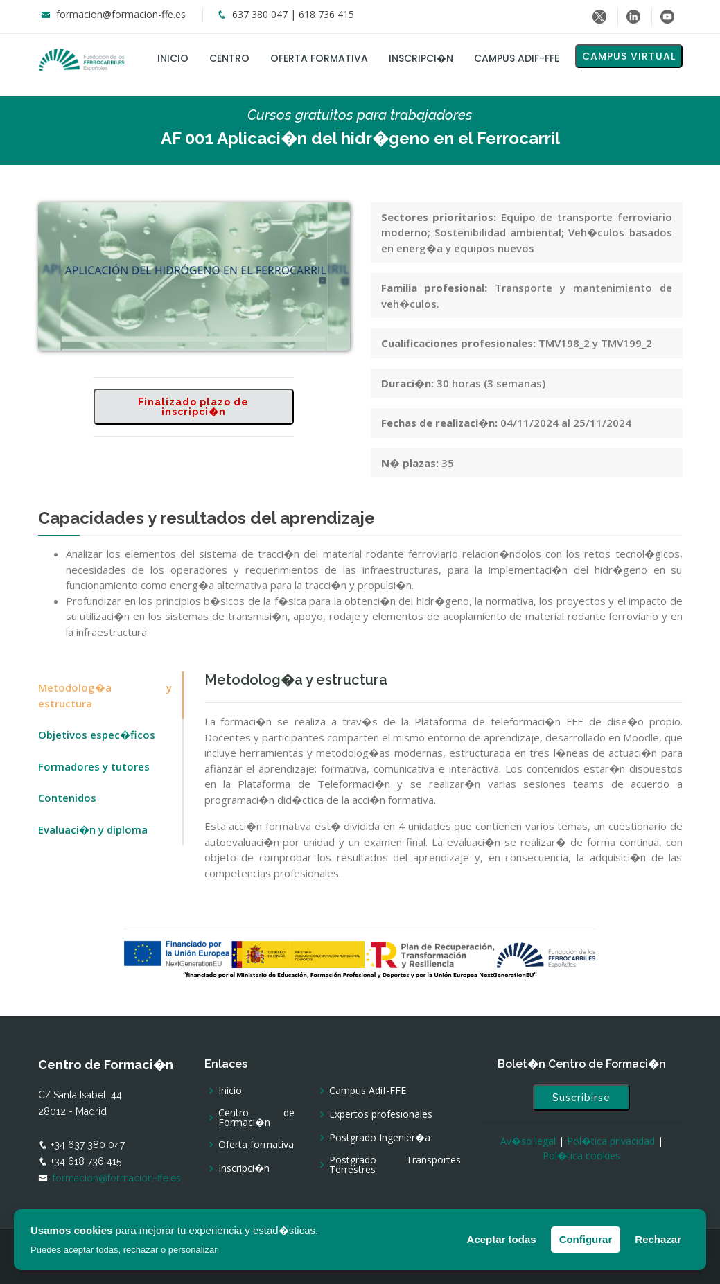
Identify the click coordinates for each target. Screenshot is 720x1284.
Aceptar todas (501, 1239)
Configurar (586, 1239)
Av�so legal (528, 1140)
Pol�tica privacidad (611, 1140)
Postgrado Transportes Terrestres (395, 1165)
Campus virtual (629, 56)
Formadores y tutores (94, 766)
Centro (229, 58)
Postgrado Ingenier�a (379, 1138)
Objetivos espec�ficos (96, 734)
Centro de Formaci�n (256, 1117)
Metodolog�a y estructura (105, 695)
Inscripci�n (421, 58)
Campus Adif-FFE (516, 58)
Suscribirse (581, 1097)
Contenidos (67, 797)
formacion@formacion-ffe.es (121, 14)
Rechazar (658, 1239)
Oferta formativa (319, 58)
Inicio (172, 58)
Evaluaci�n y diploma (93, 829)
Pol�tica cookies (581, 1155)
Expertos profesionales (380, 1114)
